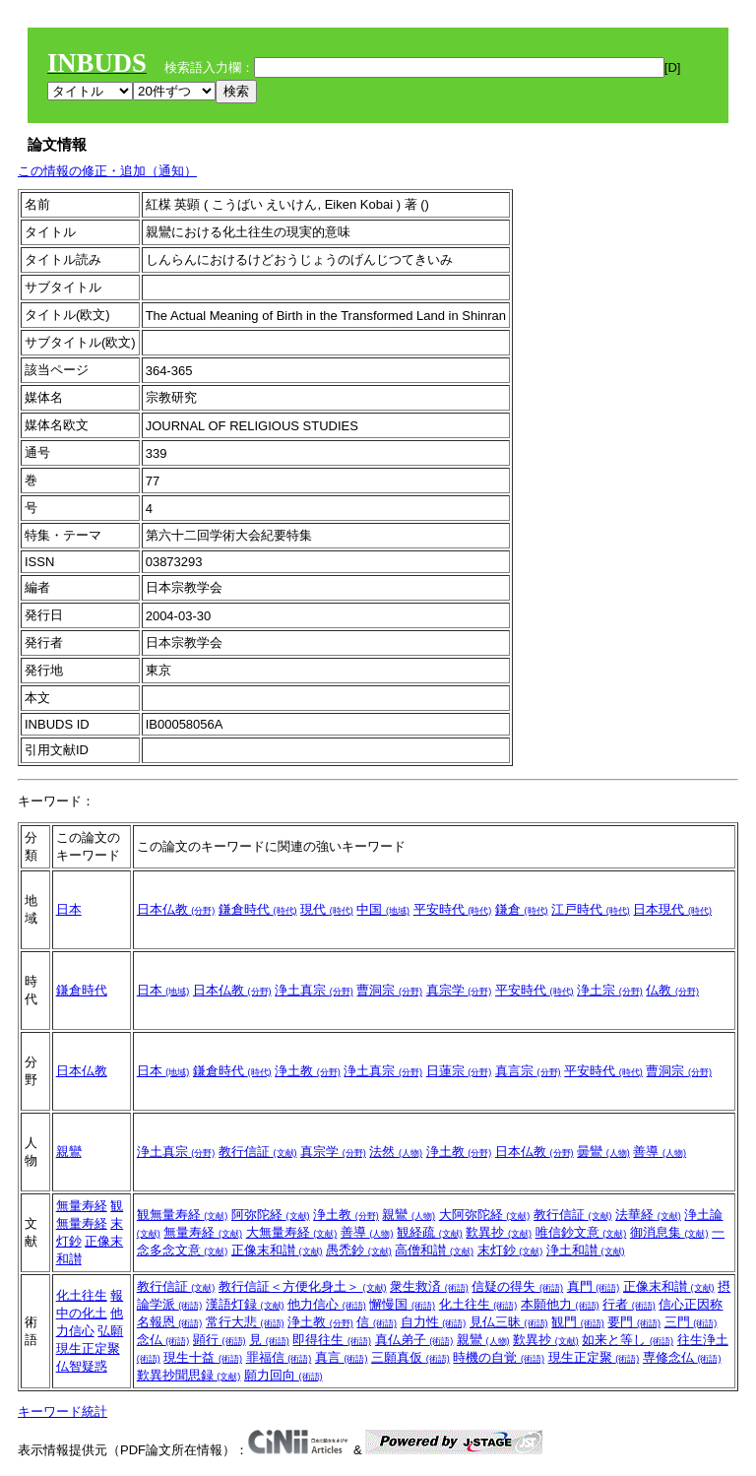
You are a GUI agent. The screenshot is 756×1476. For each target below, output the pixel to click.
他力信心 (326, 1304)
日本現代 (672, 909)
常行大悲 (245, 1322)
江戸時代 (590, 909)
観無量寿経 (182, 1214)
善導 (659, 1151)
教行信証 (258, 1151)
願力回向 (283, 1375)
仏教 (672, 990)
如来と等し (627, 1339)
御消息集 (669, 1232)
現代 (326, 909)
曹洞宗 (389, 990)
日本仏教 (176, 909)
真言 (341, 1357)
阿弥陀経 (270, 1214)
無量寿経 (81, 1205)
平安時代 (452, 909)
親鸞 (69, 1151)
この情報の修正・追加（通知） (107, 170)
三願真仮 (410, 1357)
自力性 (434, 1322)
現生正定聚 (88, 1348)
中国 (383, 909)
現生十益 (202, 1357)
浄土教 (308, 1070)
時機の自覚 (498, 1357)
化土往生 (81, 1295)
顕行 (219, 1339)
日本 (69, 909)
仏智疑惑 (81, 1366)
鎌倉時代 (258, 909)
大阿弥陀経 (485, 1214)
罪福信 (279, 1357)
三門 (691, 1322)
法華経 (648, 1214)
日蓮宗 (459, 1070)
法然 (395, 1151)
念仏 (163, 1339)
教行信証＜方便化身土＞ (303, 1286)
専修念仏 (682, 1357)
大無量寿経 (292, 1232)
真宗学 (459, 990)
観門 (577, 1322)
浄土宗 (610, 990)
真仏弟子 (414, 1339)
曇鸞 (603, 1151)
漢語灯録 (245, 1304)
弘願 (110, 1330)
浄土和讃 (585, 1250)
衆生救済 (429, 1286)
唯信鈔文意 (581, 1232)
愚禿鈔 (359, 1250)
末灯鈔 (510, 1250)
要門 (634, 1322)
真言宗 (528, 1070)
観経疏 (430, 1232)
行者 (629, 1304)
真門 (593, 1286)
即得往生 (331, 1339)
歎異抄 (499, 1232)
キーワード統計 (62, 1411)
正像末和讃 (277, 1250)
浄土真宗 (314, 990)
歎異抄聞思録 (189, 1375)
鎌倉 (521, 909)
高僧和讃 (434, 1250)
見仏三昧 (509, 1322)
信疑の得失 (517, 1286)
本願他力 (560, 1304)
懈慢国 (402, 1304)
